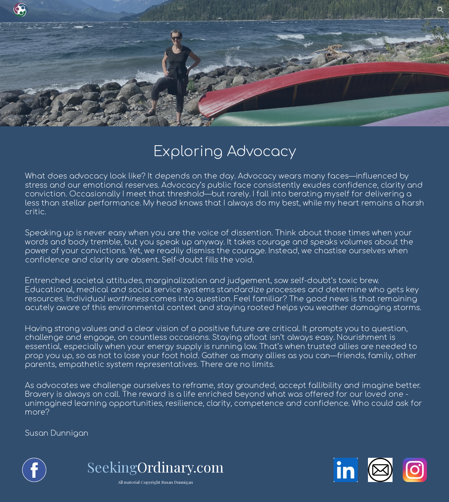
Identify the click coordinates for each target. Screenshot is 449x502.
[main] (224, 288)
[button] (440, 9)
